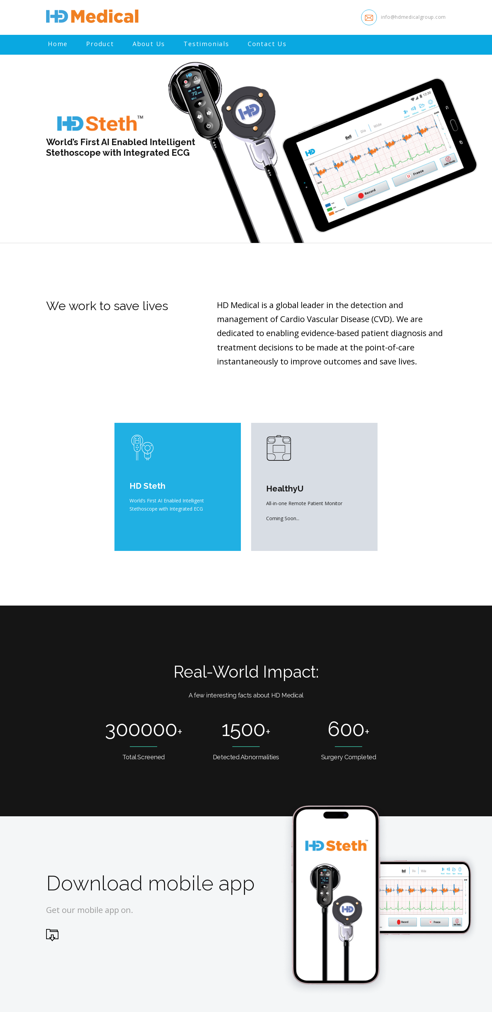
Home (58, 44)
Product (100, 44)
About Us (149, 44)
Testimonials (206, 44)
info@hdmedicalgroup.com (413, 17)
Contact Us (267, 44)
